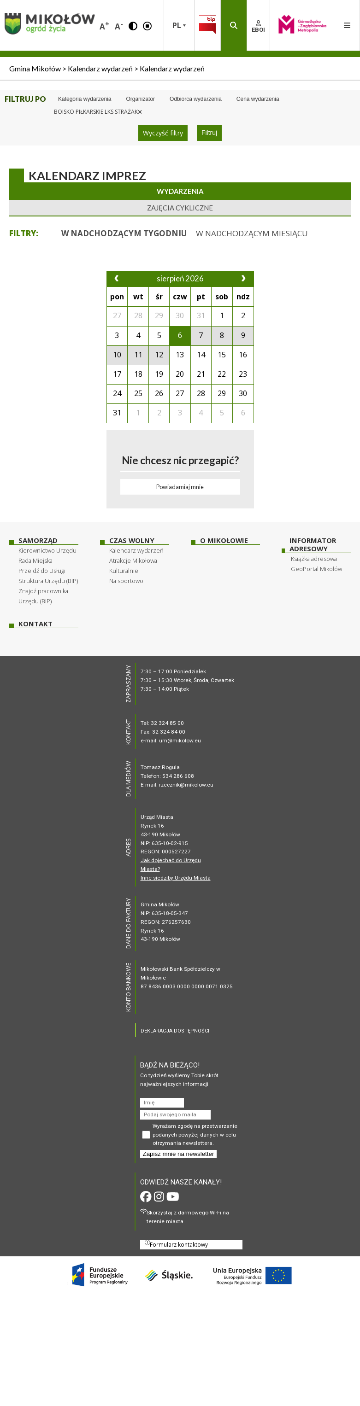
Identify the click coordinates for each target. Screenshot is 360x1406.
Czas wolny (131, 540)
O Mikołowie (224, 540)
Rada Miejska (35, 560)
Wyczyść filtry (163, 132)
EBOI (258, 26)
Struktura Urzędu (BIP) (48, 581)
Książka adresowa (314, 558)
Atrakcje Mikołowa (133, 560)
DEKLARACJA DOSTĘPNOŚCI (175, 1031)
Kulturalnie (123, 570)
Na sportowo (126, 581)
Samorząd (38, 540)
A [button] (104, 25)
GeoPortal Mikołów (316, 569)
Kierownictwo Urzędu (47, 550)
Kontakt (35, 623)
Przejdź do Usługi (41, 570)
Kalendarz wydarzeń (136, 550)
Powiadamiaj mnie (180, 486)
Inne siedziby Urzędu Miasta (176, 878)
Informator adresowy (312, 544)
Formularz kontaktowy (176, 1244)
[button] (133, 25)
